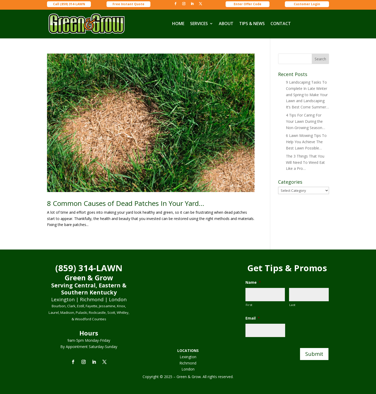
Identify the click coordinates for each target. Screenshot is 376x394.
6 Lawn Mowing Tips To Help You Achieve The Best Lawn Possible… (306, 141)
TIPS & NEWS (252, 23)
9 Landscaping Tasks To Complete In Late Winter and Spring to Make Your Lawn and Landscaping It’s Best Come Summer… (307, 94)
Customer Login (307, 4)
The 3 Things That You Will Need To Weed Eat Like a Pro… (305, 162)
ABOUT (226, 23)
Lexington (188, 356)
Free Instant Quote (128, 4)
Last (292, 305)
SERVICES (199, 23)
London (188, 369)
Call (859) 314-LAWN (69, 4)
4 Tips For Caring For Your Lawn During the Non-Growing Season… (305, 121)
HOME (178, 23)
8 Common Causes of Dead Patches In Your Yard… (125, 203)
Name (253, 282)
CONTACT (281, 23)
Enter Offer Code (247, 4)
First (249, 305)
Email (252, 318)
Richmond (187, 363)
